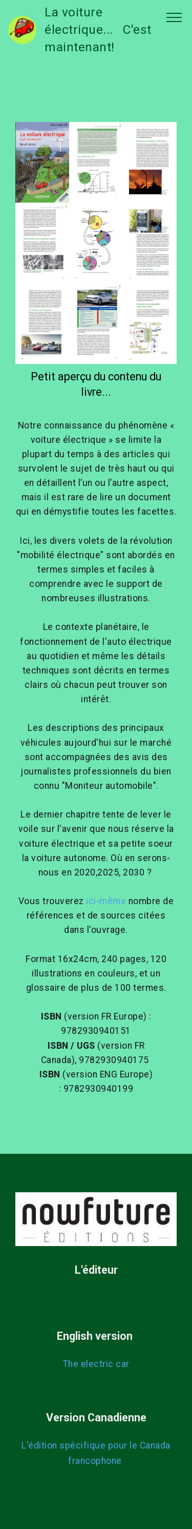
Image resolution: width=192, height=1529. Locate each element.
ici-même (106, 901)
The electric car (96, 1364)
